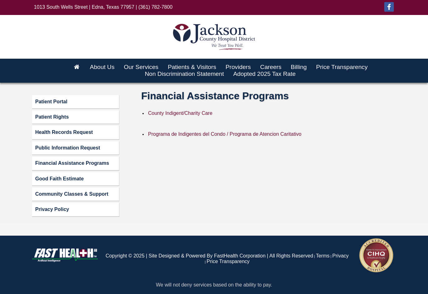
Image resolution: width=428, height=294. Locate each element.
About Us (102, 67)
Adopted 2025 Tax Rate (264, 74)
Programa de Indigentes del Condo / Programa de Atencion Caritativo (224, 134)
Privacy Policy (52, 209)
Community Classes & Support (71, 194)
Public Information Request (67, 147)
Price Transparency (342, 67)
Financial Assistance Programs (72, 163)
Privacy (340, 255)
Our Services (141, 67)
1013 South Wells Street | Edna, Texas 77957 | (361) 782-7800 (103, 7)
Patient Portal (51, 101)
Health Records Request (64, 132)
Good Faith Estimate (59, 178)
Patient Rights (52, 117)
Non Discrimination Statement (184, 74)
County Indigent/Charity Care (180, 113)
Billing (299, 67)
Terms (323, 255)
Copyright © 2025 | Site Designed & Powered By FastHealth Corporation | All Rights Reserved (209, 255)
